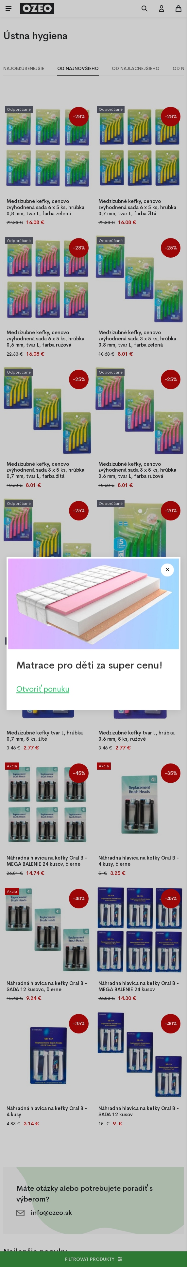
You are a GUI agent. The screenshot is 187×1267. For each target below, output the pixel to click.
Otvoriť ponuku (42, 689)
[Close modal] (167, 570)
